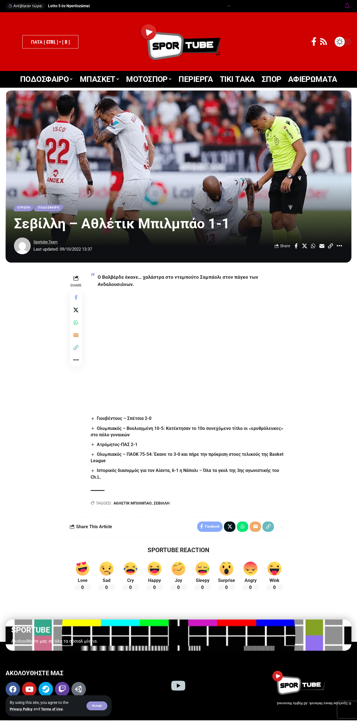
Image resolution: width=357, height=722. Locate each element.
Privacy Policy (22, 709)
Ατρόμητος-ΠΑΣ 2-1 (118, 445)
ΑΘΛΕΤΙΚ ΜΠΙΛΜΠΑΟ (133, 504)
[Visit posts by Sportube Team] (22, 247)
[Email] (322, 247)
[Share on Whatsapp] (313, 247)
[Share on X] (304, 247)
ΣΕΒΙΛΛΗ (162, 504)
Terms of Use (54, 709)
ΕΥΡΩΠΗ (25, 208)
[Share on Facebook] (296, 247)
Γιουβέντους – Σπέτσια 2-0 (125, 419)
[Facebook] (314, 42)
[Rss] (323, 42)
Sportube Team (47, 243)
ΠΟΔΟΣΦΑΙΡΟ (52, 208)
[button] (96, 705)
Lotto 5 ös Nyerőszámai (69, 6)
